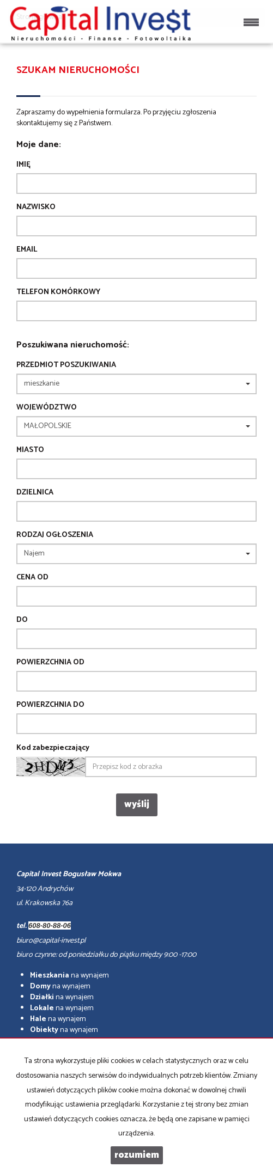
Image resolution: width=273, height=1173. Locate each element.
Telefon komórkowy (58, 292)
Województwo (46, 407)
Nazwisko (36, 207)
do (22, 620)
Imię (23, 165)
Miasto (30, 450)
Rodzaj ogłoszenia (54, 535)
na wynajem (69, 975)
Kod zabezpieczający (52, 748)
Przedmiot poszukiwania (66, 365)
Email (26, 250)
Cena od (32, 577)
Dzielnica (34, 492)
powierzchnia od (50, 662)
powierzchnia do (50, 705)
